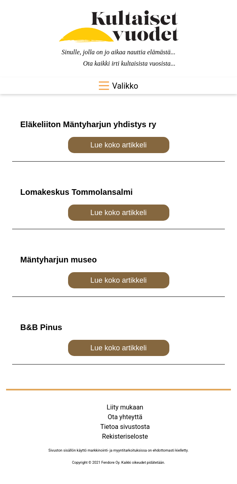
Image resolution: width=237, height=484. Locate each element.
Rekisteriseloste (125, 436)
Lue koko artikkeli (118, 145)
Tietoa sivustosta (124, 427)
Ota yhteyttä (125, 417)
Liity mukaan (125, 407)
